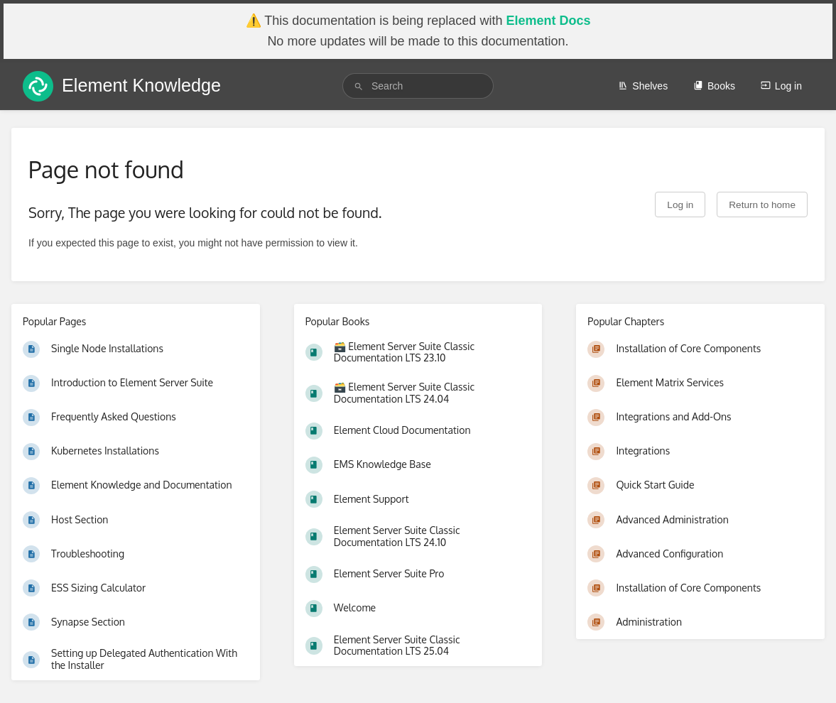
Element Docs (548, 20)
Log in (781, 86)
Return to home (762, 205)
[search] (418, 86)
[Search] (359, 86)
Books (714, 86)
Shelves (643, 86)
